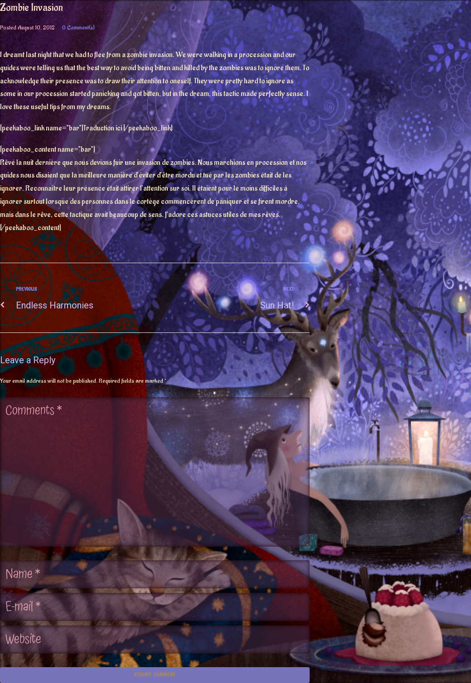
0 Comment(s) (78, 27)
